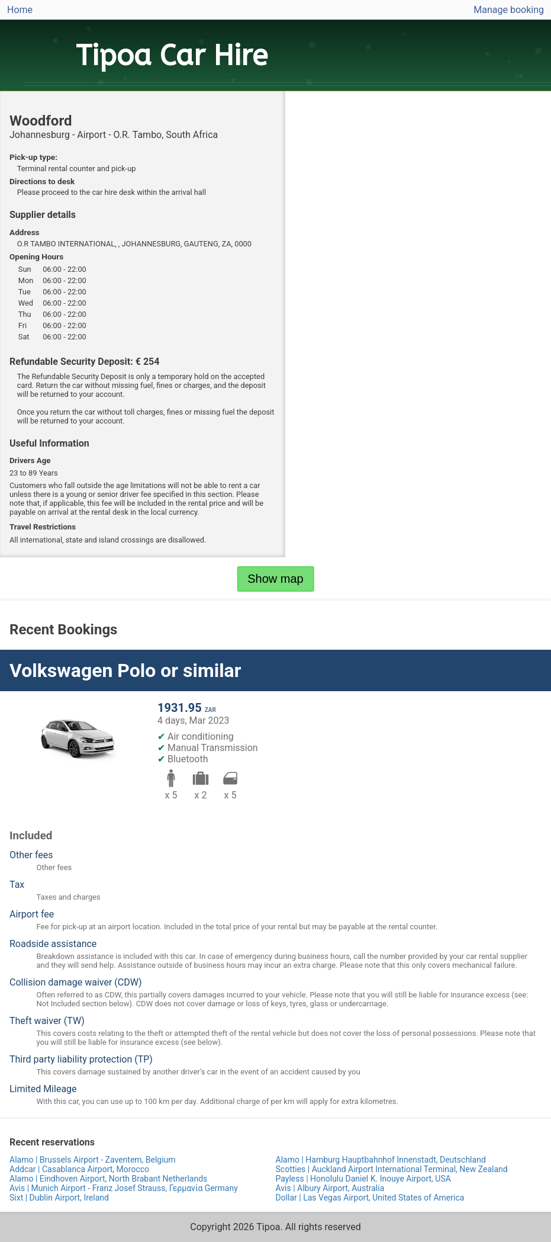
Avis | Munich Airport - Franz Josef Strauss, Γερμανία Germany (123, 1188)
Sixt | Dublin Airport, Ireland (59, 1197)
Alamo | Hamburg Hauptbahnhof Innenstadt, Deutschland (381, 1159)
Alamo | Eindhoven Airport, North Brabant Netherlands (108, 1178)
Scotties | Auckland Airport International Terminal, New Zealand (392, 1169)
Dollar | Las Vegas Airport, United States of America (370, 1197)
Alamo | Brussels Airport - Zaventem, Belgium (92, 1159)
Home (20, 9)
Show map (275, 578)
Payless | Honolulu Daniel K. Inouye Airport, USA (363, 1178)
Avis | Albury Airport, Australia (330, 1188)
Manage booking (508, 9)
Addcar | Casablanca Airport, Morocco (79, 1169)
